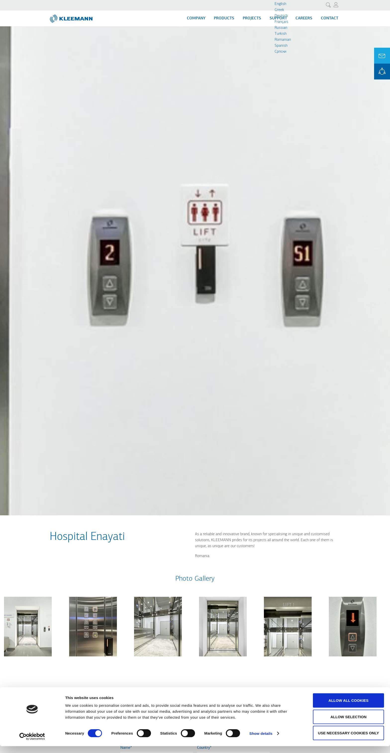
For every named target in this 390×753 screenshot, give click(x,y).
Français (281, 22)
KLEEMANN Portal (382, 71)
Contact (329, 18)
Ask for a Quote (382, 56)
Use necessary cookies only (348, 740)
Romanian (283, 40)
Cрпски (280, 52)
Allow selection (349, 723)
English (280, 4)
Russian (281, 28)
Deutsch (281, 16)
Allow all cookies (349, 707)
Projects (252, 18)
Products (224, 18)
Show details (261, 740)
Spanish (281, 46)
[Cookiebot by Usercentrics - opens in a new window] (32, 743)
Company (196, 18)
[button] (28, 659)
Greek (279, 10)
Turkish (281, 34)
